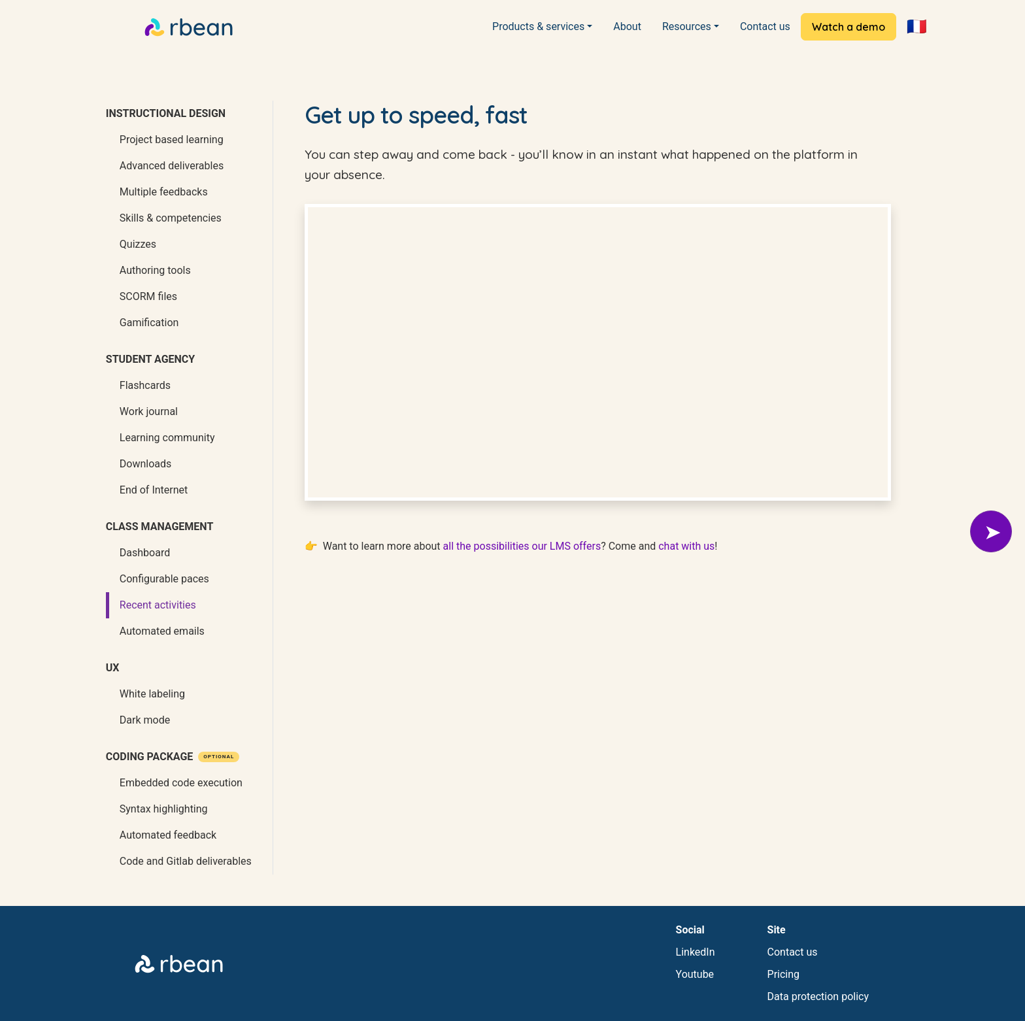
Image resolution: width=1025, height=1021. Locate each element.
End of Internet (154, 490)
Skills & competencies (171, 218)
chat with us (686, 546)
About (627, 26)
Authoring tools (155, 270)
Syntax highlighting (164, 809)
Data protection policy (818, 996)
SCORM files (148, 296)
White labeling (152, 694)
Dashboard (145, 552)
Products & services (538, 26)
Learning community (167, 437)
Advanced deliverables (172, 165)
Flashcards (145, 385)
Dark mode (145, 720)
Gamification (149, 322)
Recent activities (158, 605)
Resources (686, 26)
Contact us (765, 26)
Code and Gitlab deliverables (186, 861)
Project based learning (172, 139)
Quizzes (138, 244)
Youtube (695, 974)
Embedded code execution (181, 783)
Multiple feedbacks (164, 192)
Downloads (145, 464)
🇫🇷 (917, 26)
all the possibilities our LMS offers (522, 546)
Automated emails (162, 631)
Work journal (149, 411)
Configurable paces (164, 579)
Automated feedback (168, 835)
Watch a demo (848, 26)
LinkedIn (695, 952)
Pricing (783, 974)
